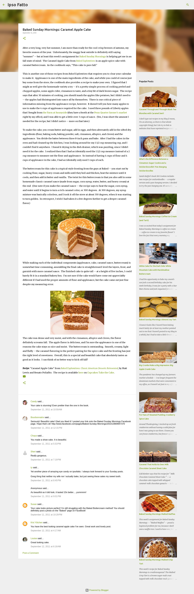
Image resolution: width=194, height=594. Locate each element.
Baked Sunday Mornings (92, 56)
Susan (34, 504)
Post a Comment (31, 553)
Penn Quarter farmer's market (110, 112)
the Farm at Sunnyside (55, 112)
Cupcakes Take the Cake (100, 372)
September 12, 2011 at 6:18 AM (46, 546)
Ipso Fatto (18, 4)
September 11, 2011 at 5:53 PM (46, 444)
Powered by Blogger (97, 590)
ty (31, 467)
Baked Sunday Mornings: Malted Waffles (157, 514)
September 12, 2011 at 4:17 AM (46, 530)
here (80, 372)
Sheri (33, 451)
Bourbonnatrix (37, 417)
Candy (34, 401)
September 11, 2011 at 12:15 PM (46, 428)
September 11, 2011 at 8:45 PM (46, 480)
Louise (34, 538)
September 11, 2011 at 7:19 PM (46, 460)
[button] (24, 38)
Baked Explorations (85, 60)
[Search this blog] (178, 4)
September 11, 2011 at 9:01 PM (46, 496)
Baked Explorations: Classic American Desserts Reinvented (89, 368)
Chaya (34, 436)
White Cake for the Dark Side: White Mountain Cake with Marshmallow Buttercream (155, 270)
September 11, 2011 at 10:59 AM (46, 409)
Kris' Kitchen (37, 522)
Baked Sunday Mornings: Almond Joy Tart (157, 319)
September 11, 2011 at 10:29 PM (46, 515)
